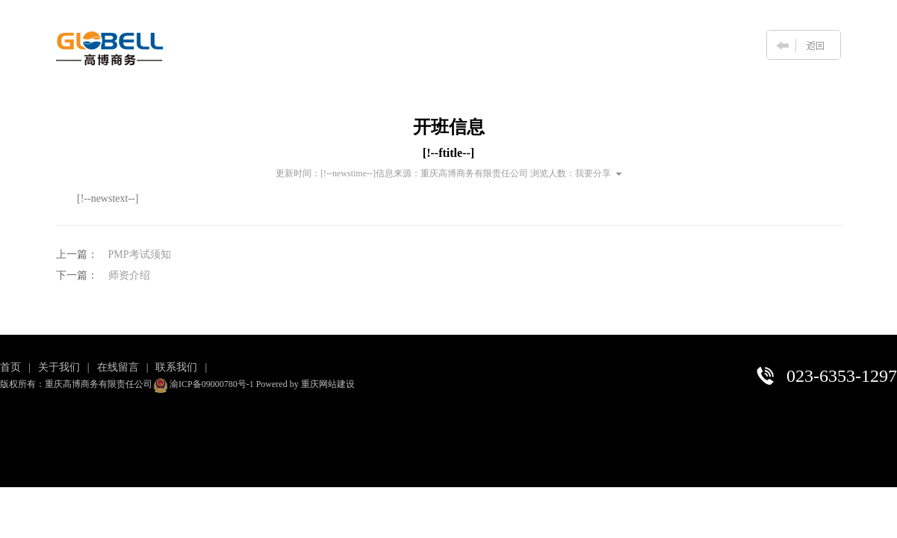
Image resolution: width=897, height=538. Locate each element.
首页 (10, 367)
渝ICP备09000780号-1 (212, 384)
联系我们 (176, 367)
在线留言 (118, 367)
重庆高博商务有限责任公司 (474, 173)
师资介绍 (129, 275)
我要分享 (598, 173)
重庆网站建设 (328, 384)
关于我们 (59, 367)
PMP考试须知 (139, 254)
